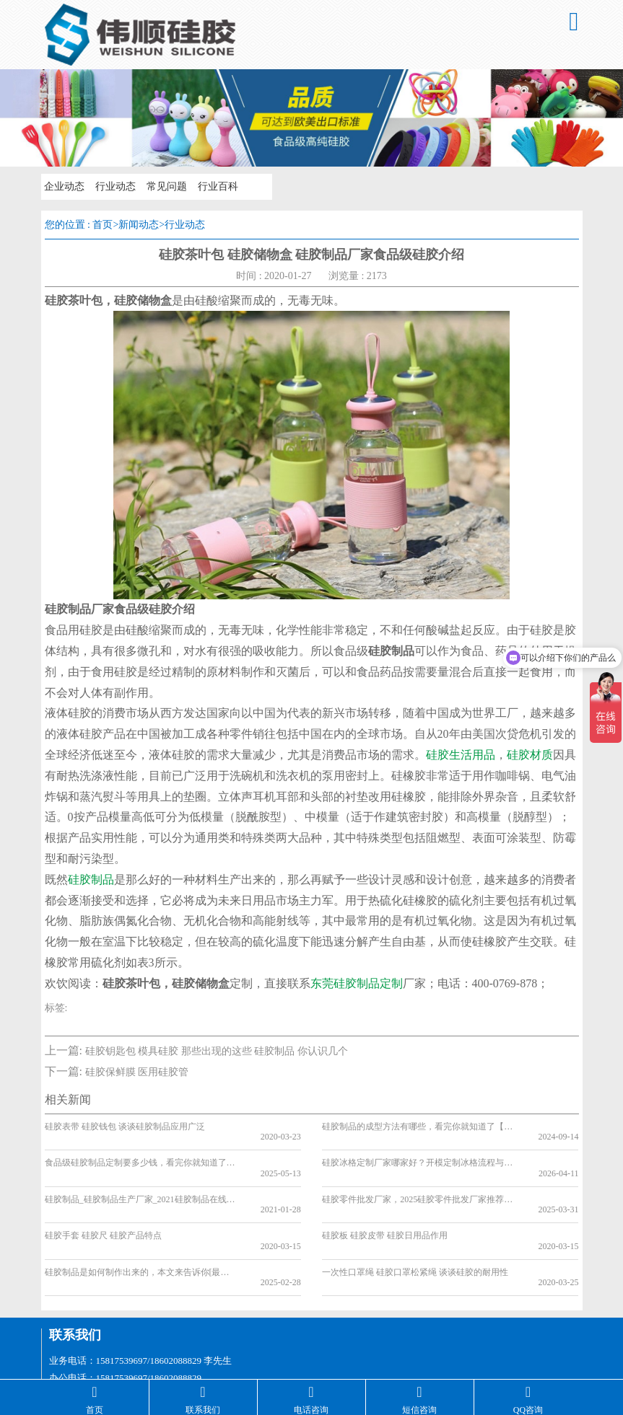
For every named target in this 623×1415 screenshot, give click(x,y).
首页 (102, 224)
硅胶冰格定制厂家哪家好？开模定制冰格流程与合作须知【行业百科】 (418, 1152)
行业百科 (216, 186)
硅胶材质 (530, 755)
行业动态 (115, 186)
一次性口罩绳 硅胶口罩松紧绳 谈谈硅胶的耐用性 (415, 1230)
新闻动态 (138, 224)
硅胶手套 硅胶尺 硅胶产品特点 (103, 1204)
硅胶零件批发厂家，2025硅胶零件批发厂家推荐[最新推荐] (418, 1178)
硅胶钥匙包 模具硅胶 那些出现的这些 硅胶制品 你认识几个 (216, 1051)
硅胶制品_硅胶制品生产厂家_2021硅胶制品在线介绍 (141, 1178)
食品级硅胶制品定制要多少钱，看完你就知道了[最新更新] (141, 1152)
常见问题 (165, 186)
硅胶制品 (91, 879)
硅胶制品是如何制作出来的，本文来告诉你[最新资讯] (141, 1230)
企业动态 (64, 186)
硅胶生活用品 (460, 755)
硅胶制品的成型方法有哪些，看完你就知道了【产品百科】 (418, 1126)
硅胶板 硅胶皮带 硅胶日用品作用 (385, 1204)
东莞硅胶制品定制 (356, 983)
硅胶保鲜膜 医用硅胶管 (137, 1072)
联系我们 (75, 1281)
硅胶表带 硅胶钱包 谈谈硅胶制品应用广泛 (125, 1126)
